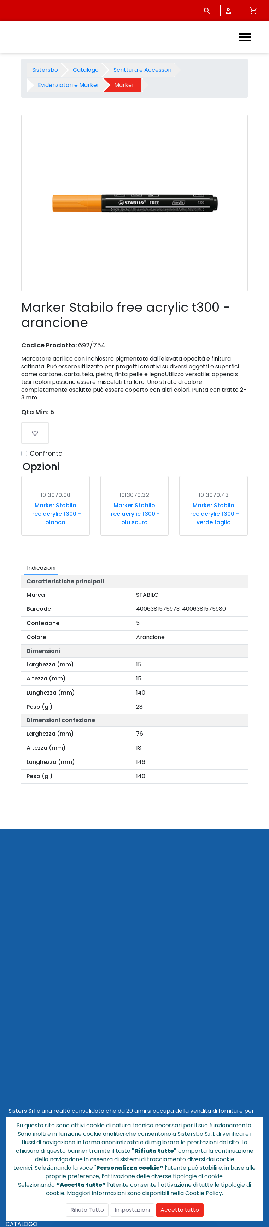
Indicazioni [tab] (41, 627)
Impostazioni (132, 1210)
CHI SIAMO (20, 1037)
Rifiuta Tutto (87, 1210)
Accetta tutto (179, 1210)
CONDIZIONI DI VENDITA (38, 1062)
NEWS (14, 1045)
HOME (14, 1020)
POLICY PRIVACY (28, 1079)
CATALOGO (21, 1028)
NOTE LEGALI (23, 1087)
